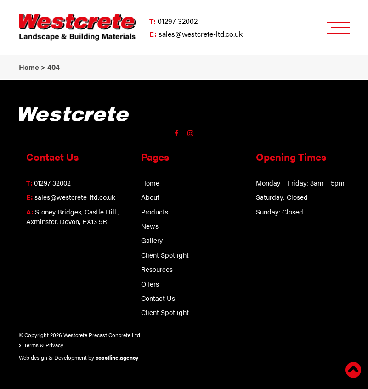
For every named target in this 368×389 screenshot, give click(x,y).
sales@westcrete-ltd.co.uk (201, 33)
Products (154, 211)
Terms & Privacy (43, 345)
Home (150, 182)
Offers (150, 283)
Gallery (152, 240)
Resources (157, 269)
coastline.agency (117, 357)
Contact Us (158, 298)
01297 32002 (178, 21)
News (150, 226)
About (150, 197)
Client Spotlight (165, 254)
